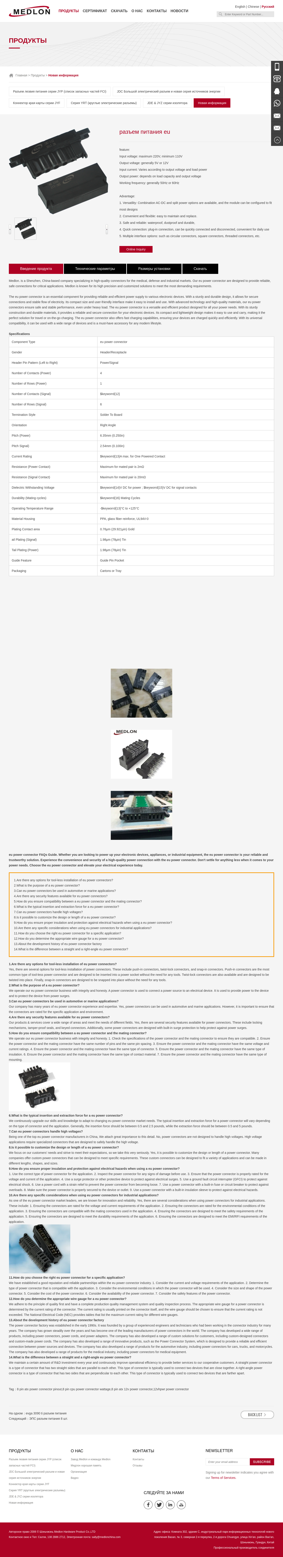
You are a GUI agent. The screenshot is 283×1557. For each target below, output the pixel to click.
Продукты (69, 11)
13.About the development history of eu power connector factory (58, 944)
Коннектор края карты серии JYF (36, 103)
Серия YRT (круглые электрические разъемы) (104, 103)
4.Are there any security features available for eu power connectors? (60, 896)
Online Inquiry (135, 249)
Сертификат (95, 11)
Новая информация (212, 103)
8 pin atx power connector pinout (39, 1389)
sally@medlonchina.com (106, 1537)
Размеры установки (154, 269)
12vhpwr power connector (171, 1389)
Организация (79, 1471)
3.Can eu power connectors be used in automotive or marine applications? (65, 891)
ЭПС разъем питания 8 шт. (48, 1418)
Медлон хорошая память (86, 1465)
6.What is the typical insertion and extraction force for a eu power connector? (66, 906)
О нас (137, 11)
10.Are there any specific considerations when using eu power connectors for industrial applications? (83, 928)
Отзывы (137, 1465)
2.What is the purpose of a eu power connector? (47, 885)
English (240, 6)
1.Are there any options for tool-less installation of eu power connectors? (63, 880)
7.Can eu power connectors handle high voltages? (48, 912)
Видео (74, 1478)
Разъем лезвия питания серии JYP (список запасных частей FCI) (59, 91)
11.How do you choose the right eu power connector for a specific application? (67, 933)
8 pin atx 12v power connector (132, 1389)
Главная (21, 75)
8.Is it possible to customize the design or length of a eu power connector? (65, 917)
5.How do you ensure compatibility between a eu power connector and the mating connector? (78, 901)
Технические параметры (95, 269)
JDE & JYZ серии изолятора (167, 103)
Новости (179, 11)
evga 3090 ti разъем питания (46, 1413)
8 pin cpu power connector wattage (87, 1389)
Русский (268, 6)
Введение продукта (36, 269)
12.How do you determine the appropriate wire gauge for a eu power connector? (69, 938)
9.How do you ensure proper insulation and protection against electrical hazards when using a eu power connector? (93, 922)
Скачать (119, 11)
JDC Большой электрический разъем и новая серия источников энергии (168, 91)
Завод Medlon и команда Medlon (91, 1459)
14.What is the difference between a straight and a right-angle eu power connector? (71, 949)
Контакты (157, 11)
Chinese (253, 6)
